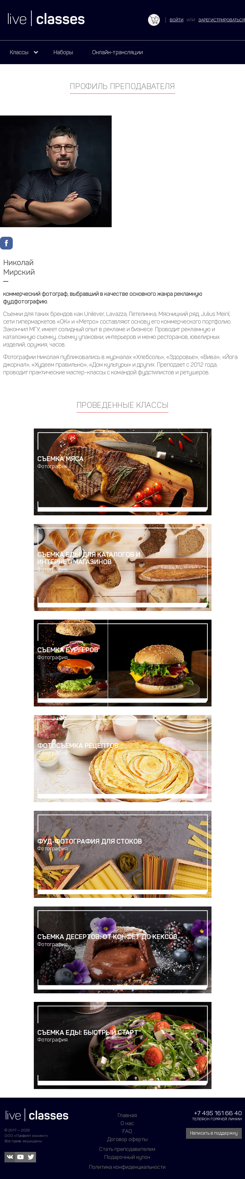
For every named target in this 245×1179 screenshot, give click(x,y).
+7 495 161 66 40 (218, 1113)
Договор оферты (127, 1139)
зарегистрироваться (221, 20)
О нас (127, 1123)
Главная (127, 1115)
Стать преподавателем (127, 1149)
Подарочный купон (127, 1157)
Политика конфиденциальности (127, 1167)
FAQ (127, 1131)
